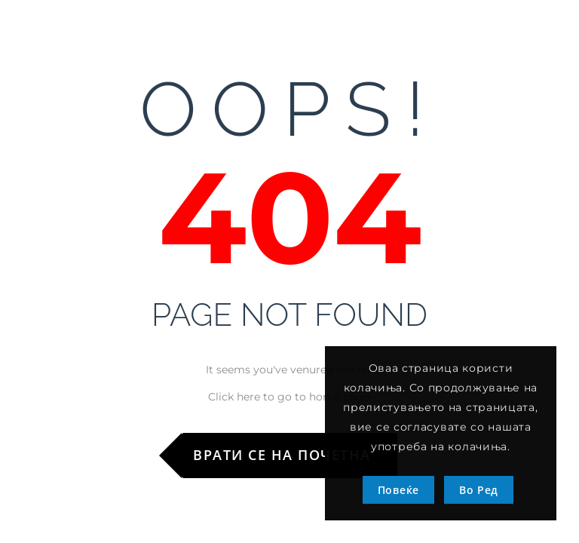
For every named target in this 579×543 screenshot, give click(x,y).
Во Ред (478, 490)
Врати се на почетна (282, 455)
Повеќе (398, 490)
